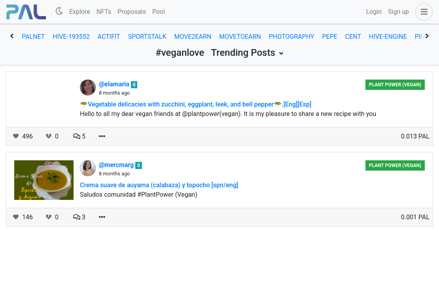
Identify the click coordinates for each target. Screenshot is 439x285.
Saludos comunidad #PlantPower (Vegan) (138, 194)
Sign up (398, 11)
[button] (422, 12)
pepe (329, 36)
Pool (158, 11)
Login (374, 11)
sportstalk (147, 36)
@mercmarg (117, 165)
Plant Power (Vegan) (395, 84)
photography (291, 36)
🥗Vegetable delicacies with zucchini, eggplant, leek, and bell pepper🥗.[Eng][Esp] (195, 104)
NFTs (104, 11)
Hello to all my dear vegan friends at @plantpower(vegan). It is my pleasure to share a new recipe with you (228, 114)
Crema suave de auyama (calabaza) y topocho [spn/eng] (159, 185)
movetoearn (240, 36)
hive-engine (388, 36)
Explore (79, 11)
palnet (33, 36)
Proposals (131, 11)
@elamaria (115, 84)
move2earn (192, 36)
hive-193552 (71, 36)
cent (353, 36)
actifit (109, 36)
